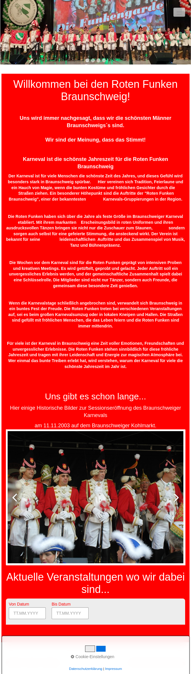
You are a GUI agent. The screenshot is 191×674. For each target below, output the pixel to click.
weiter (174, 502)
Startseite (13, 662)
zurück (16, 502)
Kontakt (32, 662)
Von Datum (19, 604)
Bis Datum (61, 604)
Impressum (51, 662)
